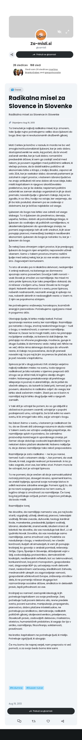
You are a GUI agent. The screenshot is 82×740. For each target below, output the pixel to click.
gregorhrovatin (53, 72)
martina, (53, 69)
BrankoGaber (32, 72)
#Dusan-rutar (34, 688)
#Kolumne (16, 688)
